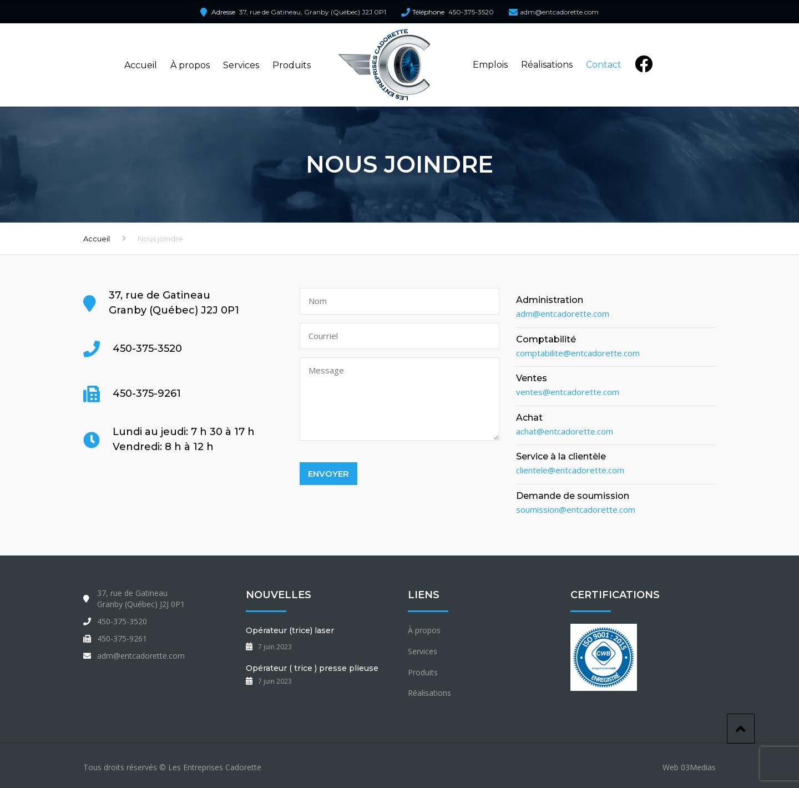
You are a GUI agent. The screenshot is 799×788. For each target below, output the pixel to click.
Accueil (140, 65)
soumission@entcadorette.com (575, 509)
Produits (291, 65)
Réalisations (547, 64)
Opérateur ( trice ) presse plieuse (312, 668)
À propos (190, 65)
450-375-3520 (471, 12)
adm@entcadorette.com (559, 12)
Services (241, 65)
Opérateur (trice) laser (290, 630)
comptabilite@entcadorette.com (578, 352)
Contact (603, 64)
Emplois (490, 64)
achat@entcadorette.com (564, 431)
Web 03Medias (689, 767)
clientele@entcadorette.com (570, 470)
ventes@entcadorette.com (567, 391)
